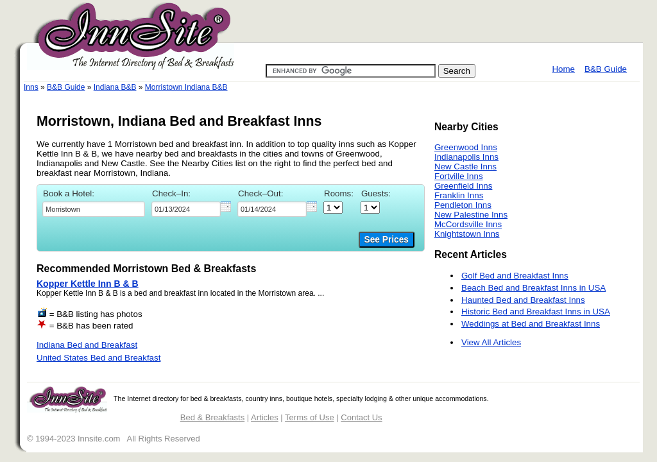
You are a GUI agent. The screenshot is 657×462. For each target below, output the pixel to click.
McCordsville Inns (468, 224)
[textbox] (93, 209)
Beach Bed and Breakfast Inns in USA (533, 288)
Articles (264, 417)
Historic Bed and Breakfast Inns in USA (535, 311)
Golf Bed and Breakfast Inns (514, 275)
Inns (31, 87)
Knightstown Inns (467, 234)
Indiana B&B (115, 87)
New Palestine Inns (471, 214)
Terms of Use (309, 417)
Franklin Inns (458, 195)
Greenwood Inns (465, 147)
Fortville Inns (458, 176)
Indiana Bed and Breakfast (87, 345)
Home (563, 69)
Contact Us (361, 417)
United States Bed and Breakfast (98, 358)
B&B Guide (605, 69)
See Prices (386, 239)
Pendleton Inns (462, 205)
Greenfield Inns (463, 186)
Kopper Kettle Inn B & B (88, 283)
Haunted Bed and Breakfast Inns (523, 300)
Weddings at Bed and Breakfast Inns (530, 324)
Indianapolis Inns (466, 157)
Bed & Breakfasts (212, 417)
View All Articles (491, 342)
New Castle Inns (465, 166)
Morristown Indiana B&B (186, 87)
